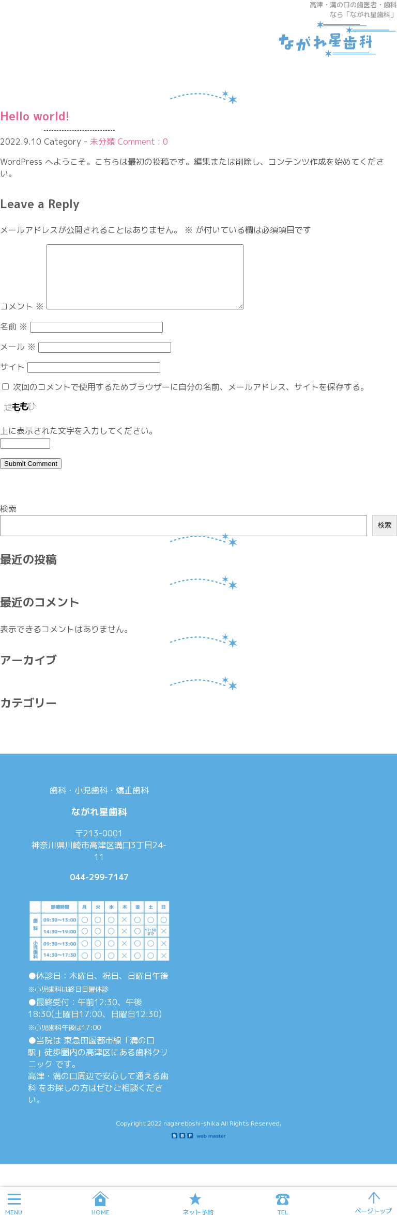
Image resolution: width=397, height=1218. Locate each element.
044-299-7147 (99, 889)
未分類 (102, 141)
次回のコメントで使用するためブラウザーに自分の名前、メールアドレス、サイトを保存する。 (191, 399)
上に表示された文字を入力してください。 (78, 443)
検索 (8, 521)
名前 (13, 339)
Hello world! (35, 116)
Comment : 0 (142, 141)
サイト (12, 379)
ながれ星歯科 (332, 39)
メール (18, 359)
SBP (199, 1148)
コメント (22, 318)
